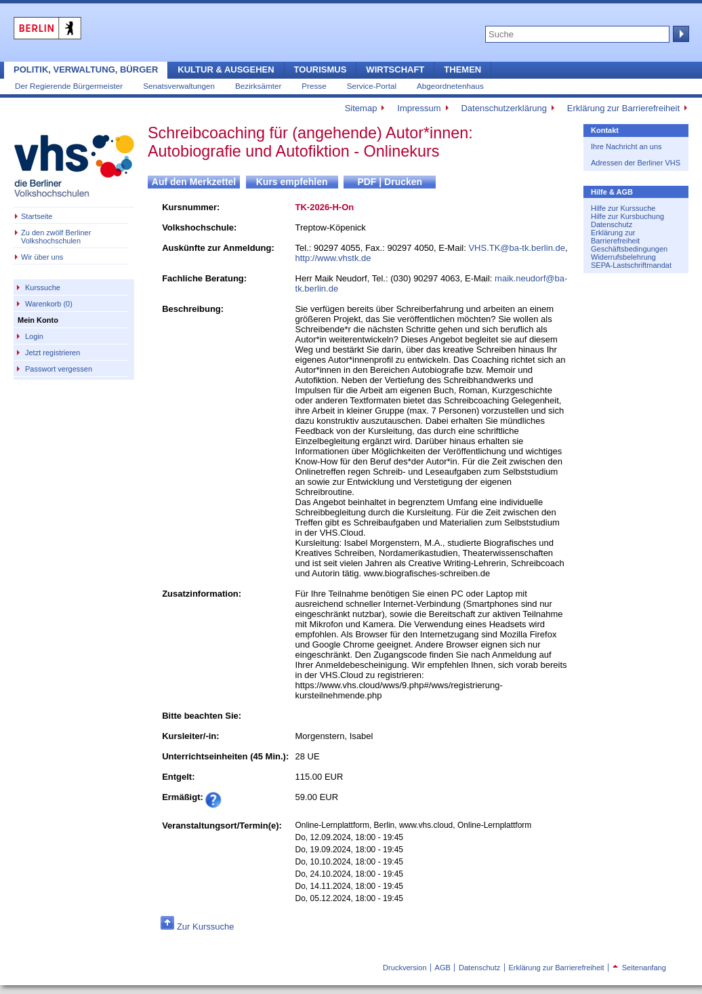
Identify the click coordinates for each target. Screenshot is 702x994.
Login (34, 336)
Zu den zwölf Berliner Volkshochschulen (56, 236)
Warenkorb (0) (49, 304)
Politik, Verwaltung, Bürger (86, 69)
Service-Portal (371, 85)
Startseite (36, 216)
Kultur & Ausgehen (226, 69)
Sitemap (361, 108)
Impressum (418, 108)
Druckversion (404, 967)
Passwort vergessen (58, 369)
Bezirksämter (258, 85)
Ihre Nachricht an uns (626, 146)
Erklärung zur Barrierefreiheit (623, 108)
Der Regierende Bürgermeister (69, 85)
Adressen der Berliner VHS (635, 163)
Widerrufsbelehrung (623, 257)
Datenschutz (611, 224)
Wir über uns (42, 257)
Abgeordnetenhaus (450, 85)
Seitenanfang (639, 967)
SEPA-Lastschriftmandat (631, 265)
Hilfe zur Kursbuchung (627, 216)
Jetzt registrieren (52, 353)
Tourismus (320, 69)
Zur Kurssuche (205, 926)
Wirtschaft (395, 69)
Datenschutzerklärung (503, 108)
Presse (314, 85)
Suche (679, 34)
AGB (443, 967)
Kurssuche (42, 287)
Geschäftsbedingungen (629, 249)
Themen (462, 69)
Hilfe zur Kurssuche (623, 208)
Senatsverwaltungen (179, 85)
